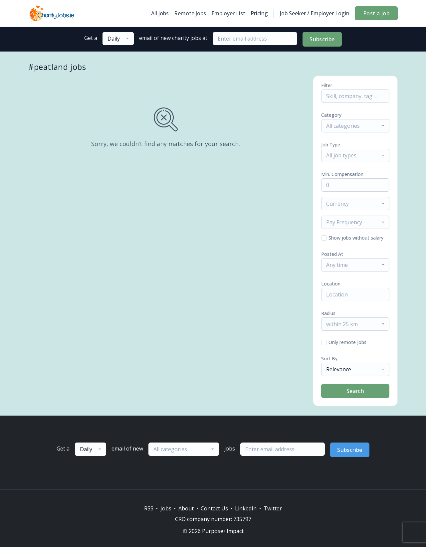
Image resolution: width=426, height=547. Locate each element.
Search (355, 391)
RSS (148, 508)
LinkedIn (246, 508)
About (186, 508)
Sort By (329, 358)
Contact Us (214, 508)
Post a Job (376, 13)
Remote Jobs (190, 13)
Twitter (273, 508)
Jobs (165, 508)
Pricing (259, 13)
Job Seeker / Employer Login (314, 13)
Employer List (228, 13)
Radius (328, 313)
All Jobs (160, 13)
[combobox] (118, 38)
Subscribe (322, 39)
